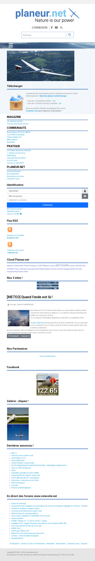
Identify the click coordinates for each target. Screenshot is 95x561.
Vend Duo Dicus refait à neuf (22, 455)
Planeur (46, 265)
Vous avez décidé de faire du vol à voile (26, 526)
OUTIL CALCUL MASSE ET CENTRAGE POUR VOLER (30, 516)
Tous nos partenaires (48, 356)
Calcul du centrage (18, 503)
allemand (23, 269)
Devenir (21, 272)
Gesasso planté (17, 518)
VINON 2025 (16, 528)
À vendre (14, 485)
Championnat (32, 269)
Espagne (67, 269)
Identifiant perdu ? (13, 211)
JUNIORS (10, 269)
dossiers (60, 269)
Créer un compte (14, 214)
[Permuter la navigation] (11, 45)
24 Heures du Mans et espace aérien (25, 508)
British (73, 269)
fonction (72, 266)
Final (83, 266)
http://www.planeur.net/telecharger (53, 96)
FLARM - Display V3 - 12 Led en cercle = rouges (29, 521)
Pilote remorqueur (18, 483)
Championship (12, 272)
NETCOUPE (62, 265)
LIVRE (39, 266)
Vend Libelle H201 (18, 460)
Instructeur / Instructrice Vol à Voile (25, 480)
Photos (26, 266)
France (41, 269)
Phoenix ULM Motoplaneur (21, 488)
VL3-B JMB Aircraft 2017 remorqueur (25, 478)
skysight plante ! (17, 538)
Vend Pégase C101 (18, 458)
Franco (17, 269)
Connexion (39, 27)
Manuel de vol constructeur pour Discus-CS (27, 533)
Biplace (48, 269)
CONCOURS (18, 266)
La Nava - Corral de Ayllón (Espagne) (25, 536)
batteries (10, 266)
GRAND (78, 266)
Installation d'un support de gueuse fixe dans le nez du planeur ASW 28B (38, 523)
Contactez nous (32, 111)
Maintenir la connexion (18, 200)
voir (54, 101)
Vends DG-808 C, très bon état (22, 463)
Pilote (26, 272)
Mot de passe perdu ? (15, 209)
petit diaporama (39, 323)
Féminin (54, 269)
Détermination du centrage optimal (24, 513)
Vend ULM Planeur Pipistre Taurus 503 (25, 475)
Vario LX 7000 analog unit (21, 468)
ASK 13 (14, 453)
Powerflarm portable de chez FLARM (25, 473)
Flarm (13, 470)
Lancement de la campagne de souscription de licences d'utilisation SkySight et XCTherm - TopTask (49, 506)
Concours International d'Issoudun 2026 (26, 511)
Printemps (33, 266)
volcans (52, 266)
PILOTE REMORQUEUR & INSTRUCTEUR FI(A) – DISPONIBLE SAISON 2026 (38, 465)
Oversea (79, 269)
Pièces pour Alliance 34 (20, 531)
